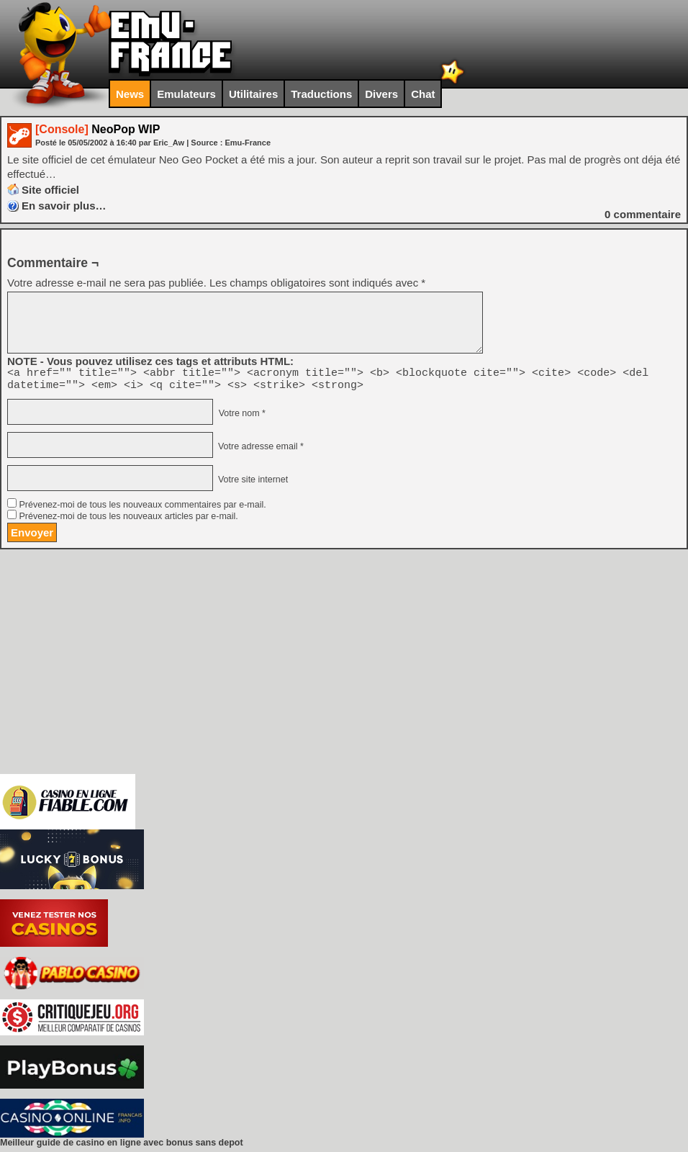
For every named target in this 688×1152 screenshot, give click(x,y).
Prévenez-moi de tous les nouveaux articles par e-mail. (128, 521)
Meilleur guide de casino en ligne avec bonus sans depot (121, 1147)
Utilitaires (253, 94)
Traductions (321, 94)
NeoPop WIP (97, 129)
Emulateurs (186, 94)
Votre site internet (251, 484)
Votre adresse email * (259, 451)
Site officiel (50, 190)
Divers (381, 94)
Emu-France (248, 142)
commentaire (643, 214)
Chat (423, 94)
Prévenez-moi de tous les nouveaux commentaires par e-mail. (142, 509)
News (130, 94)
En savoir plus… (64, 205)
